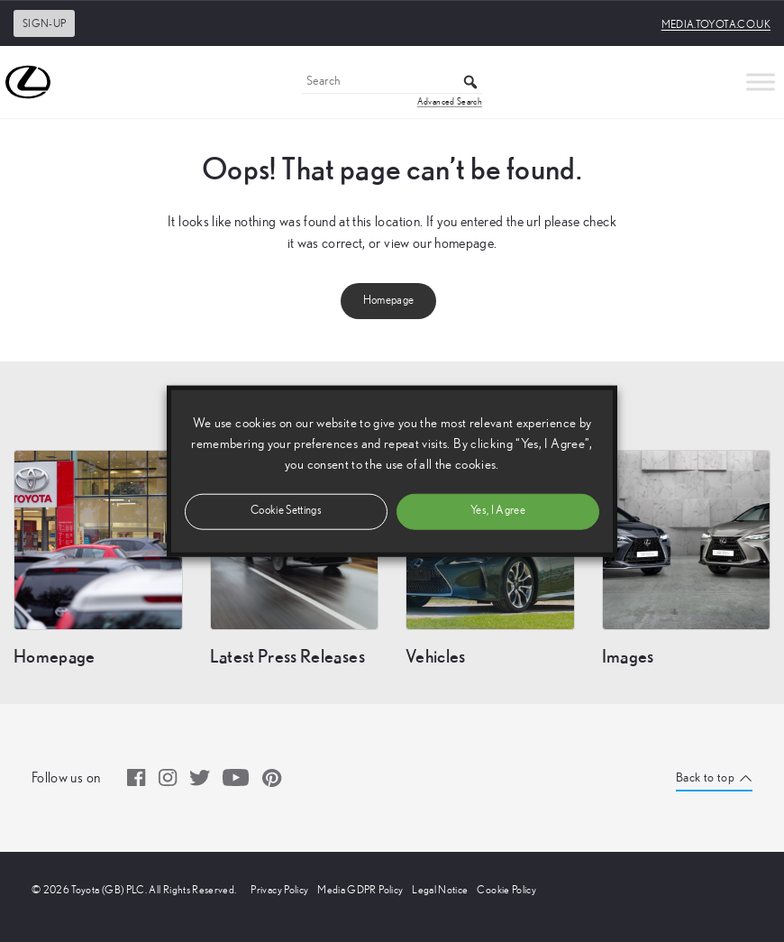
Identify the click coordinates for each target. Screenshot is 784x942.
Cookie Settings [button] (286, 511)
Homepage (389, 300)
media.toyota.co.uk (715, 24)
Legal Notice (440, 889)
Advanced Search (449, 101)
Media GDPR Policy (360, 889)
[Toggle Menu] (760, 81)
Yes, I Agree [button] (497, 511)
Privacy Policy (279, 889)
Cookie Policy (506, 889)
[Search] (392, 82)
